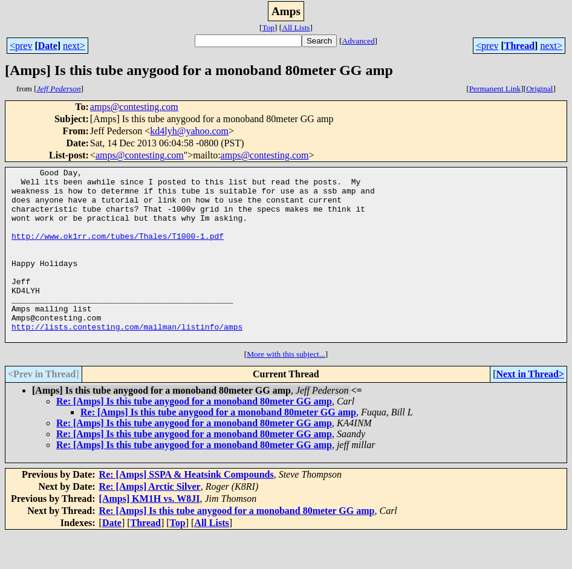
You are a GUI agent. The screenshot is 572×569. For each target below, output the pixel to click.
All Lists (296, 27)
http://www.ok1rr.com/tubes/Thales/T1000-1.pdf (117, 250)
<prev (21, 46)
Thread (519, 46)
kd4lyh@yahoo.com (189, 131)
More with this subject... (286, 388)
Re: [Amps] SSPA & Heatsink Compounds (186, 509)
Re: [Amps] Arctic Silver (150, 521)
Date (47, 46)
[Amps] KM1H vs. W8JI (149, 533)
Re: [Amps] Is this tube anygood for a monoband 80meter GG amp (194, 436)
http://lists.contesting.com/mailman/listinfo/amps (126, 359)
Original (539, 88)
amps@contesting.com (134, 107)
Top (268, 27)
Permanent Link (495, 88)
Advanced (358, 40)
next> (74, 46)
